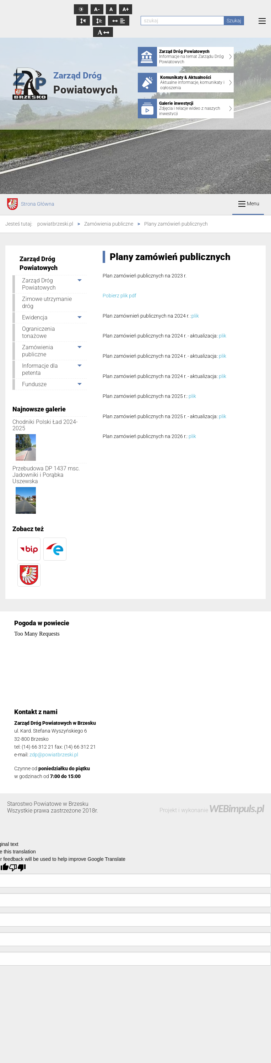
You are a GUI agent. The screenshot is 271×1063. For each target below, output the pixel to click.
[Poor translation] (17, 867)
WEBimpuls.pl (236, 808)
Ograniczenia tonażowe (38, 332)
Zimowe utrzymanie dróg (47, 302)
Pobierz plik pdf (119, 295)
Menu (248, 204)
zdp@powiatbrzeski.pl (53, 754)
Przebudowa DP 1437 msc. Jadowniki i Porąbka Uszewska (46, 474)
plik (195, 316)
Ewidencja (35, 317)
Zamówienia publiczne (37, 351)
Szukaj (234, 20)
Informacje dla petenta (40, 369)
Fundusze (34, 384)
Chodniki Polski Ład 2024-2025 (45, 425)
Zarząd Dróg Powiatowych (39, 284)
